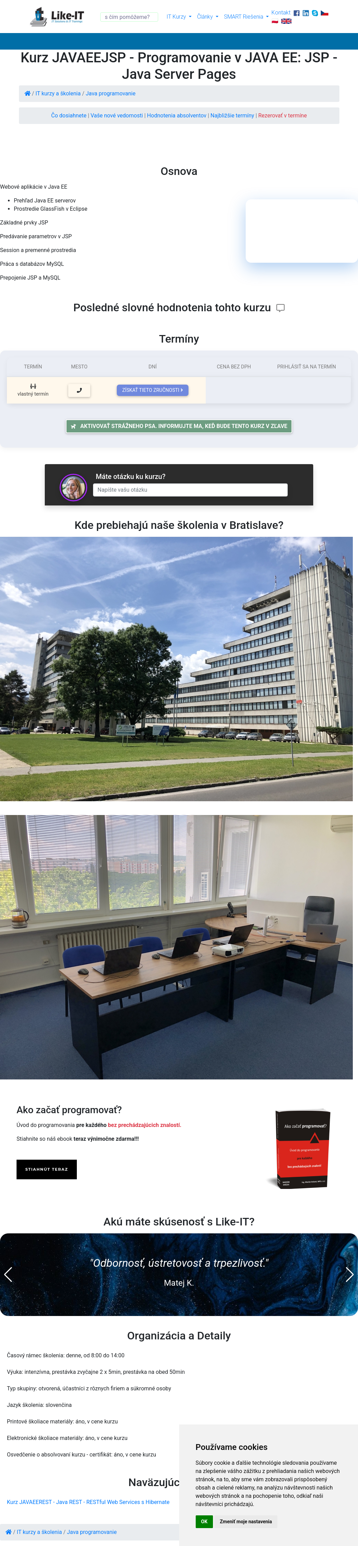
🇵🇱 (275, 20)
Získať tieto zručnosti (152, 390)
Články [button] (205, 16)
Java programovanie (110, 93)
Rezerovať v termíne (282, 115)
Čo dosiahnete (69, 115)
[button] (8, 1274)
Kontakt (281, 12)
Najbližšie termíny (233, 115)
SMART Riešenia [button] (244, 16)
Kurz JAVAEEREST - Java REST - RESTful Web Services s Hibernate (88, 1502)
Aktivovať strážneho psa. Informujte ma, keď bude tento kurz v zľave (179, 426)
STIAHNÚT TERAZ (46, 1169)
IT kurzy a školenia (58, 93)
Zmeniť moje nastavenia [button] (246, 1521)
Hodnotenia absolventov (177, 115)
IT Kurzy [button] (176, 16)
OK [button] (204, 1521)
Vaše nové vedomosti (117, 115)
